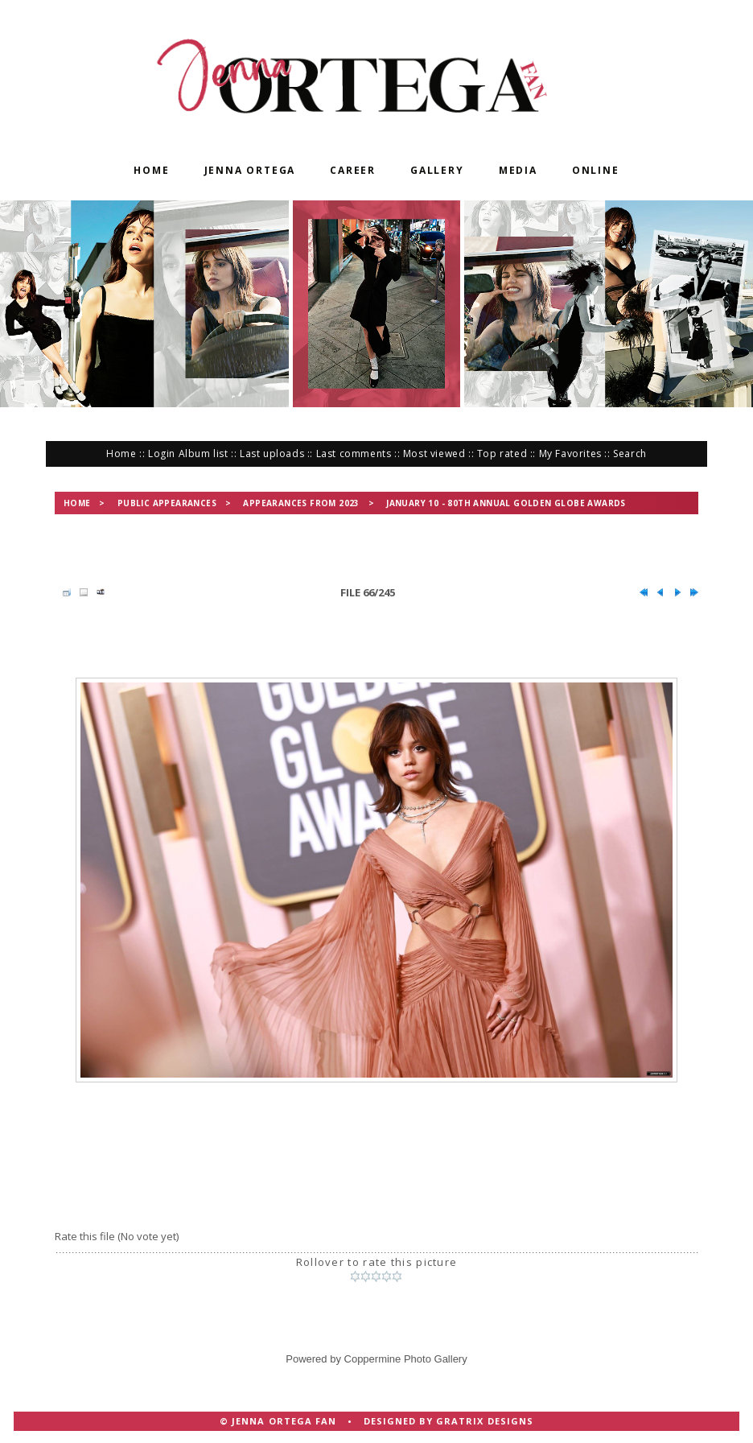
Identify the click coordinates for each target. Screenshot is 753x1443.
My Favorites (570, 453)
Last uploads (272, 453)
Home (151, 170)
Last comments (354, 453)
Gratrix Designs (485, 1421)
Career (353, 170)
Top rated (502, 453)
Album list (203, 453)
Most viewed (434, 453)
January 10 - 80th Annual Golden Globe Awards (506, 503)
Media (518, 170)
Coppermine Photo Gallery (405, 1359)
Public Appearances (166, 503)
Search (630, 453)
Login (161, 453)
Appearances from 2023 (301, 503)
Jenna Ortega (250, 170)
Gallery (437, 170)
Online (595, 170)
